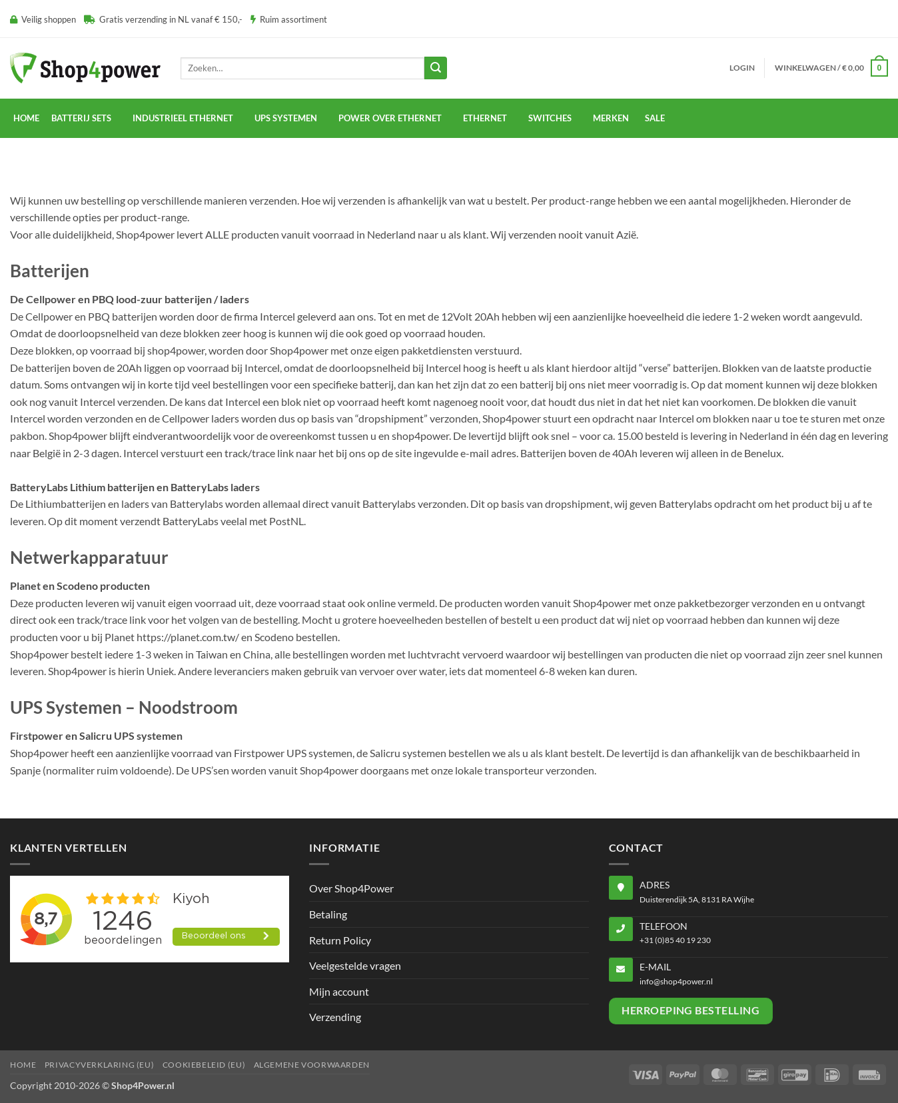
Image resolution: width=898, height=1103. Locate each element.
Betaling (328, 914)
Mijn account (339, 991)
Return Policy (340, 940)
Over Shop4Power (351, 888)
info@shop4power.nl (676, 981)
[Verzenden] (435, 68)
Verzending (335, 1016)
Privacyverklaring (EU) (99, 1065)
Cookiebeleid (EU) (204, 1065)
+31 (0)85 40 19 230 (675, 940)
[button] (742, 68)
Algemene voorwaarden (312, 1065)
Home (26, 118)
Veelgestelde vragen (355, 965)
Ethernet (485, 118)
